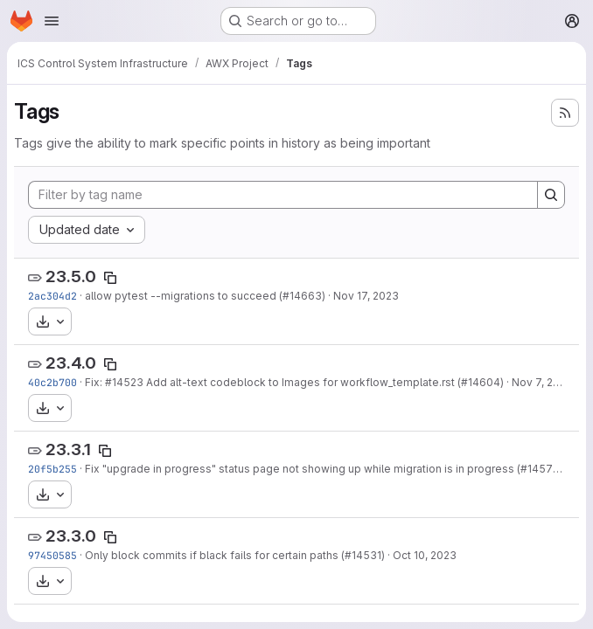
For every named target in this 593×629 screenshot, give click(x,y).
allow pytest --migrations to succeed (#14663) (205, 295)
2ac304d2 (52, 295)
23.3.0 (70, 536)
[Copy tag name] (110, 277)
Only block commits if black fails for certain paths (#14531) (235, 555)
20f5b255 (52, 468)
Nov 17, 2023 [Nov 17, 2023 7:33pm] (366, 295)
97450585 (52, 555)
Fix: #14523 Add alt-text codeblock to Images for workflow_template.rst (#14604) (294, 382)
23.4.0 (70, 363)
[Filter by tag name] (283, 195)
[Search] (551, 195)
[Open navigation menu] (52, 21)
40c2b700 (52, 382)
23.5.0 (70, 276)
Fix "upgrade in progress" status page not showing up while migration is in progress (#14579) (324, 468)
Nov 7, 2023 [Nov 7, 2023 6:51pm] (542, 382)
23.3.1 (68, 449)
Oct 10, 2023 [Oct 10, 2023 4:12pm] (425, 555)
